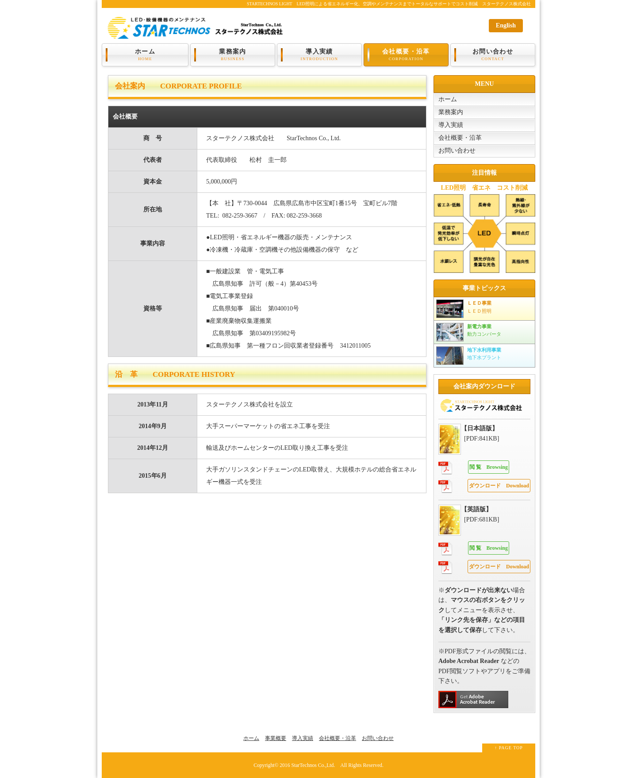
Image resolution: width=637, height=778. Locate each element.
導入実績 (319, 54)
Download (499, 486)
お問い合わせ (493, 54)
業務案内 (233, 54)
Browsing (488, 467)
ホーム (145, 54)
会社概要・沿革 (406, 54)
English (506, 25)
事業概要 (275, 738)
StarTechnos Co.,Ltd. (313, 765)
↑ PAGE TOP (509, 747)
